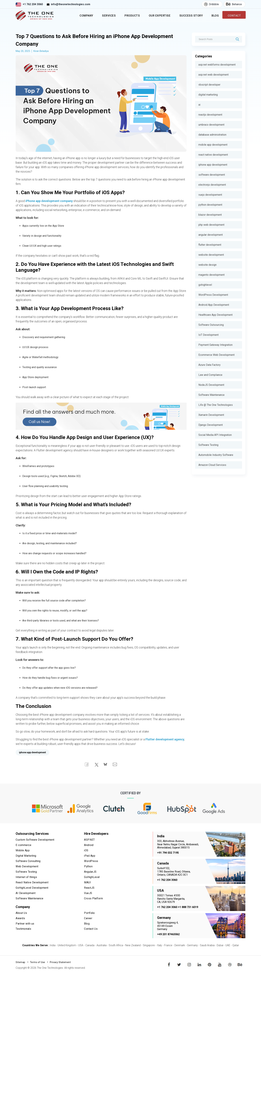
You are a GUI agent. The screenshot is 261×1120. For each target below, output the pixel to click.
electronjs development (212, 184)
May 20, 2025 (23, 52)
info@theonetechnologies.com (70, 4)
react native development (213, 154)
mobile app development (212, 144)
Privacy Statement (60, 963)
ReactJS (89, 887)
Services (101, 16)
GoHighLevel (92, 877)
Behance (233, 4)
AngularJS (90, 872)
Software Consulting (28, 861)
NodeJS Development (211, 384)
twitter (179, 963)
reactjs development (210, 114)
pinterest (209, 963)
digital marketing (208, 94)
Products (125, 16)
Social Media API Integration (215, 434)
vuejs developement (210, 194)
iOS (86, 851)
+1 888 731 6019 (188, 908)
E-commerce (23, 846)
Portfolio (89, 912)
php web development (211, 224)
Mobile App (23, 851)
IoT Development (208, 334)
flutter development (209, 244)
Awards (20, 918)
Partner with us (25, 923)
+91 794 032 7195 (168, 854)
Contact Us (91, 928)
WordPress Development (213, 294)
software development (211, 174)
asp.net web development (213, 74)
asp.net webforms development (217, 64)
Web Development (27, 867)
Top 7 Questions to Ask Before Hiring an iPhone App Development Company (99, 40)
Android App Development (213, 304)
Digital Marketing (26, 856)
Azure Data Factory (209, 364)
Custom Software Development (35, 841)
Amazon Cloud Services (212, 465)
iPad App (89, 856)
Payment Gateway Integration (215, 344)
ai (199, 104)
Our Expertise (154, 16)
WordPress (91, 861)
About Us (21, 912)
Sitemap (20, 963)
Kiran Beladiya (41, 52)
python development (210, 204)
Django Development (210, 424)
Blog (213, 16)
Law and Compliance (210, 374)
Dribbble (210, 4)
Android (89, 846)
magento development (211, 274)
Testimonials (24, 928)
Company (77, 16)
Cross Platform (93, 898)
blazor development (210, 214)
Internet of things (26, 877)
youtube (220, 963)
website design (207, 264)
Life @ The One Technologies (215, 404)
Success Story (187, 16)
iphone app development (212, 164)
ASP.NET (89, 841)
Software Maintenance (211, 394)
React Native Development (32, 882)
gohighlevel (205, 284)
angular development (210, 234)
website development (211, 254)
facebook (169, 963)
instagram (189, 963)
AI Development (26, 893)
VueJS (88, 893)
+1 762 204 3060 (33, 4)
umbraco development (211, 124)
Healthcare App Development (215, 314)
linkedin (199, 963)
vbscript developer (209, 84)
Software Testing (208, 444)
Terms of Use (37, 963)
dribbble (230, 963)
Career (88, 918)
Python (88, 867)
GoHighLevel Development (32, 887)
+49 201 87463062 (168, 935)
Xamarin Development (211, 414)
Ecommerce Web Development (216, 354)
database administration (212, 134)
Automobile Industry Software (215, 455)
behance (240, 963)
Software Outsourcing (211, 324)
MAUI (87, 882)
